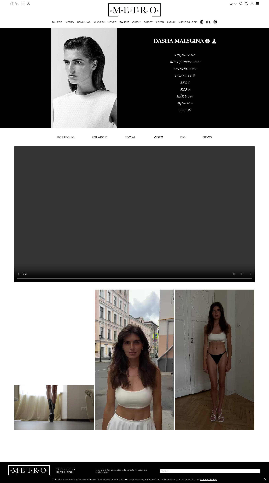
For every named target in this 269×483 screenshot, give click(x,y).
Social (130, 137)
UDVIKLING (83, 22)
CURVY (136, 22)
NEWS (207, 137)
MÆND (171, 22)
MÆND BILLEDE (188, 22)
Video (158, 137)
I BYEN (160, 22)
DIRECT (148, 22)
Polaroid (100, 137)
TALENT (124, 22)
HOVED (112, 22)
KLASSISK (98, 22)
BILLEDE (57, 22)
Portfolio (66, 137)
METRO (70, 22)
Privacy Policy (208, 479)
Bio (183, 137)
